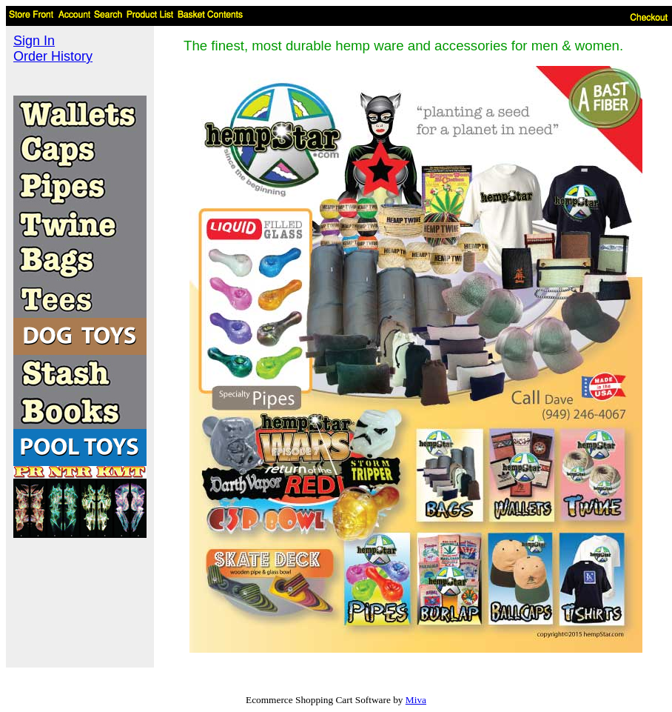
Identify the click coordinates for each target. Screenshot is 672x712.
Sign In (34, 40)
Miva (416, 699)
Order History (53, 56)
